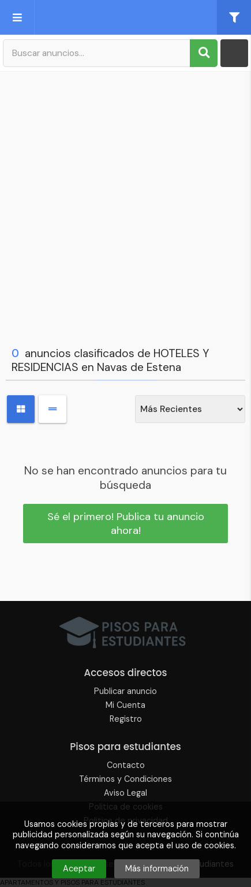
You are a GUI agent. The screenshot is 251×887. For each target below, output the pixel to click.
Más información (157, 868)
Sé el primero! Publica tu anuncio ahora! (125, 523)
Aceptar (79, 868)
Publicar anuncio (125, 691)
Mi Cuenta (125, 705)
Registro (126, 719)
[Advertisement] (125, 206)
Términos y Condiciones (125, 779)
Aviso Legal (125, 793)
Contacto (126, 765)
